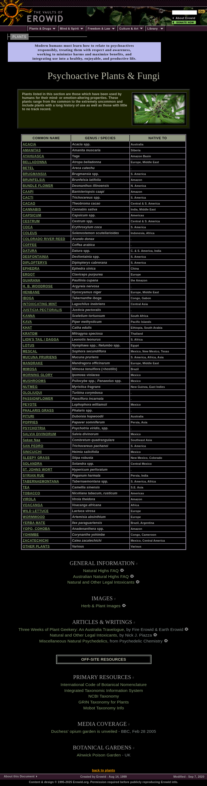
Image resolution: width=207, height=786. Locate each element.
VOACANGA (33, 505)
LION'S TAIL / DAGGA (41, 339)
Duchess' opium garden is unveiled (84, 731)
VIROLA (29, 499)
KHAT (27, 328)
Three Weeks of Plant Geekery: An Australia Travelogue (71, 629)
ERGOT (29, 274)
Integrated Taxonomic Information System (103, 690)
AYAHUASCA (33, 156)
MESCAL (30, 351)
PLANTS (19, 37)
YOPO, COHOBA (36, 529)
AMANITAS (32, 150)
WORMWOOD (34, 517)
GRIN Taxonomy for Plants (103, 702)
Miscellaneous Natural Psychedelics (73, 641)
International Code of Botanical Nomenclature (104, 684)
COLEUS (30, 233)
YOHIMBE (31, 535)
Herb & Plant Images (100, 605)
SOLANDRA (32, 464)
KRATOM (30, 333)
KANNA (29, 316)
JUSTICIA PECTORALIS (42, 310)
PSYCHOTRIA (34, 428)
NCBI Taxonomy (103, 696)
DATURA (30, 251)
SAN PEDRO (33, 446)
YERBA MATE (34, 523)
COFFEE (30, 245)
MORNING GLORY (38, 375)
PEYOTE (30, 404)
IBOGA (28, 298)
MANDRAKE (33, 363)
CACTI (28, 197)
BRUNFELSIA (34, 180)
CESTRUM (31, 221)
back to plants (103, 770)
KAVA (27, 322)
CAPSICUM (32, 215)
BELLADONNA (35, 162)
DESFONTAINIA (36, 257)
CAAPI (28, 192)
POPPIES (30, 422)
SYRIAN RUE (33, 475)
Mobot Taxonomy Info (103, 708)
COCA (28, 227)
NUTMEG (30, 387)
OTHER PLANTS (36, 546)
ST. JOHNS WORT (37, 469)
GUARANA (31, 280)
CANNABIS (32, 209)
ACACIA (29, 144)
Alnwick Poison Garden (99, 755)
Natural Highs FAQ (101, 570)
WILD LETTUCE (36, 511)
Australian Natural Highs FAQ (101, 576)
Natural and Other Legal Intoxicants (100, 582)
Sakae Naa (31, 440)
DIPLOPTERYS (35, 263)
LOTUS (28, 345)
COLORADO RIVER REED (44, 239)
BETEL (28, 168)
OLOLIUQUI (32, 393)
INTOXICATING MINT (40, 304)
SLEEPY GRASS (36, 458)
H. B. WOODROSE (38, 286)
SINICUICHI (32, 452)
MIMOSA (30, 369)
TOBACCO (31, 493)
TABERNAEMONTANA (41, 481)
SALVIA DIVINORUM (39, 434)
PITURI (28, 416)
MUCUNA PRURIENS (40, 357)
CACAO (29, 203)
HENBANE (31, 292)
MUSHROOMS (34, 381)
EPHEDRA (31, 268)
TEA (26, 487)
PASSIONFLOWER (38, 399)
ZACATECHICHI (36, 540)
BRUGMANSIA (35, 174)
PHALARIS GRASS (38, 410)
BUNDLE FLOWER (38, 186)
